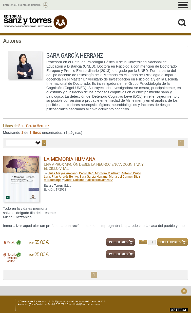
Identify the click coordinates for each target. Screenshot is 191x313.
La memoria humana (69, 159)
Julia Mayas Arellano (63, 173)
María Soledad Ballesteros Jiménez (88, 180)
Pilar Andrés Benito (65, 176)
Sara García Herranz (93, 176)
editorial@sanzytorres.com (85, 304)
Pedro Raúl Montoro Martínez (99, 173)
